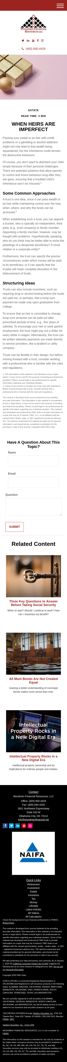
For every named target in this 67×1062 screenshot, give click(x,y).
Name (12, 452)
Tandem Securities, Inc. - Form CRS (18, 1025)
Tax (34, 898)
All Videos (33, 913)
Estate (33, 891)
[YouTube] (33, 41)
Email (12, 473)
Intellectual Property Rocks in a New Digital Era (33, 758)
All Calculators (33, 916)
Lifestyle (33, 905)
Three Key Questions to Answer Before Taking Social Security (33, 603)
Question (11, 494)
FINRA (6, 1019)
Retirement (33, 884)
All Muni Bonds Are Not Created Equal (33, 680)
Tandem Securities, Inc (43, 1013)
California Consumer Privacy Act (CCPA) (30, 964)
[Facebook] (38, 41)
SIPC (12, 1019)
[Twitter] (23, 41)
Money (33, 902)
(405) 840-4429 (33, 48)
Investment (33, 888)
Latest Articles (33, 909)
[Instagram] (42, 41)
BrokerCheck (8, 923)
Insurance (33, 895)
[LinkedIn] (28, 41)
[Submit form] (14, 527)
